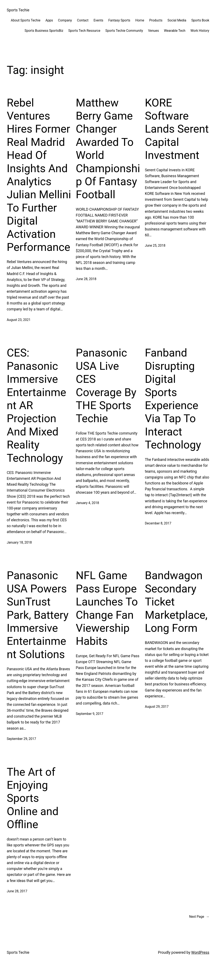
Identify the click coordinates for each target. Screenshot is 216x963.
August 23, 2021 (18, 320)
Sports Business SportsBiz (43, 31)
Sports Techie (18, 10)
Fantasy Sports (119, 20)
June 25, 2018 (155, 245)
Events (98, 20)
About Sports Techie (25, 20)
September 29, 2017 (21, 739)
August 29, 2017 (157, 707)
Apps (49, 20)
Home (139, 20)
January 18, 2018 (19, 542)
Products (155, 20)
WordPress (200, 952)
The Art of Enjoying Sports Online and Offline (32, 798)
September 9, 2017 (89, 714)
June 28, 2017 (17, 891)
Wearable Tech (174, 31)
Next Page (199, 916)
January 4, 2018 (87, 503)
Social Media (176, 20)
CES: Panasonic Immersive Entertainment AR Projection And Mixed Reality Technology (36, 405)
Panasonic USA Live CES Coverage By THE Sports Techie (106, 385)
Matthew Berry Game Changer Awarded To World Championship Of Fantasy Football (108, 148)
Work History (199, 31)
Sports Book (200, 20)
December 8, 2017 (158, 523)
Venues (153, 31)
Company (65, 20)
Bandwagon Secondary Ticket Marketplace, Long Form (176, 601)
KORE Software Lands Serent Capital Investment (177, 129)
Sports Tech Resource (84, 31)
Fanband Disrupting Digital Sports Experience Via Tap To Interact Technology (173, 398)
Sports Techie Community (124, 31)
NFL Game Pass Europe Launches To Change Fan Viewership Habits (107, 608)
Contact (82, 20)
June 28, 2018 (86, 279)
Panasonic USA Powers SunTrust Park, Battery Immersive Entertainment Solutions (38, 615)
